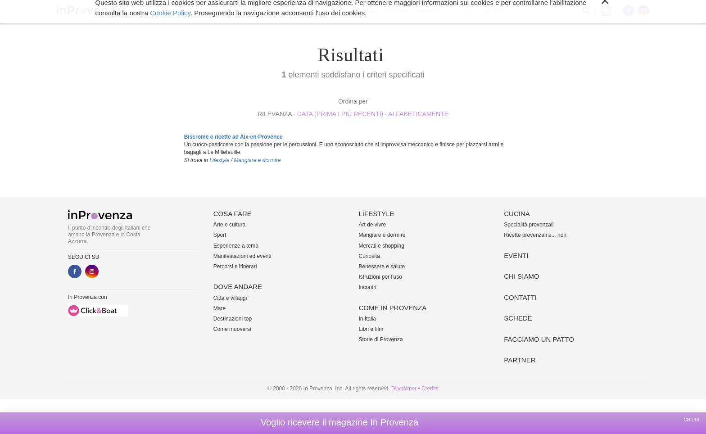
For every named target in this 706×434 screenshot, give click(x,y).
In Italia (367, 319)
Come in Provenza (350, 11)
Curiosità (369, 256)
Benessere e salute (382, 266)
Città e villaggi (230, 298)
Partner (519, 360)
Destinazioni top (232, 319)
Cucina (397, 11)
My (605, 10)
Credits (430, 388)
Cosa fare (211, 11)
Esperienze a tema (235, 246)
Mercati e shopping (381, 246)
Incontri (367, 287)
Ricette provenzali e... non (535, 235)
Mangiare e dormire (257, 160)
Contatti (520, 297)
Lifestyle (299, 11)
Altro (493, 11)
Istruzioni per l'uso (380, 277)
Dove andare (256, 11)
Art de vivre (372, 225)
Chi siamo (461, 11)
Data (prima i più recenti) (340, 114)
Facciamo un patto (539, 339)
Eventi (427, 11)
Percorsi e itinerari (235, 266)
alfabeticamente (418, 114)
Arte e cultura (229, 225)
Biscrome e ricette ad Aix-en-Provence (233, 137)
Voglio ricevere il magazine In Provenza (339, 422)
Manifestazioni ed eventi (242, 256)
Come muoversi (232, 329)
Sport (219, 235)
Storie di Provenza (381, 339)
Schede (518, 318)
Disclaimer (403, 388)
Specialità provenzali (528, 225)
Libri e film (371, 329)
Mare (219, 308)
